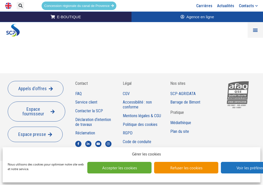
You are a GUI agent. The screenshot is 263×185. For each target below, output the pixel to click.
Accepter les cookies (119, 167)
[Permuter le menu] (255, 30)
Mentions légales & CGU (142, 116)
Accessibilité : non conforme (137, 104)
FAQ (78, 93)
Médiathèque (180, 123)
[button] (20, 6)
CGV (126, 93)
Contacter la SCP (89, 111)
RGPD (128, 133)
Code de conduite (137, 142)
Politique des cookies (140, 124)
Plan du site (179, 131)
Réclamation (85, 133)
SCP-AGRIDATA (183, 93)
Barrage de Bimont (185, 102)
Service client (86, 102)
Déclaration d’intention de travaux (93, 122)
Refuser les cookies (186, 167)
